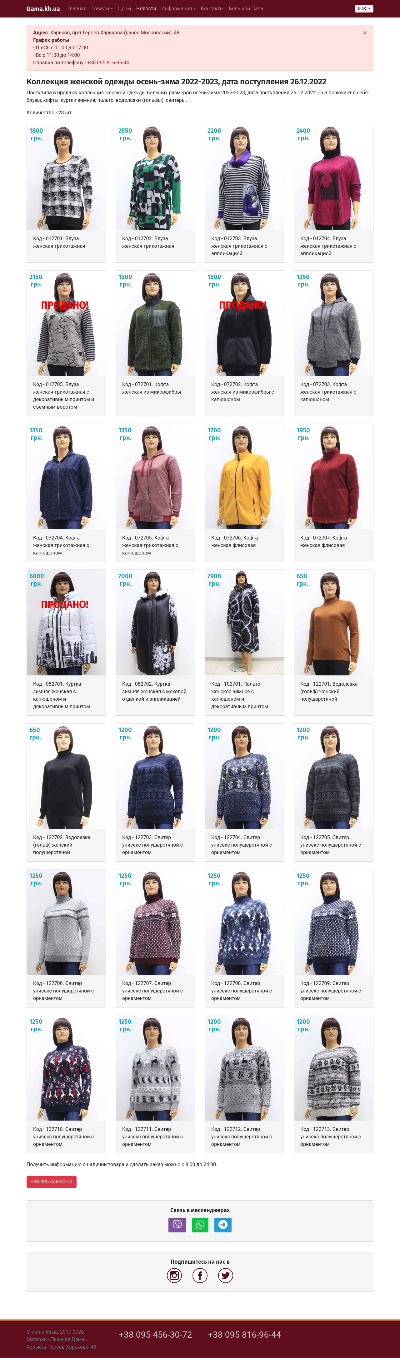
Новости (147, 8)
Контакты (212, 9)
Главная (77, 9)
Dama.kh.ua (43, 8)
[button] (177, 1225)
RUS (362, 8)
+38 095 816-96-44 (108, 63)
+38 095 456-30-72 (155, 1335)
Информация (176, 9)
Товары (100, 9)
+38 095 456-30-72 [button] (51, 1182)
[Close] (365, 32)
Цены (124, 9)
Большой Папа (246, 9)
